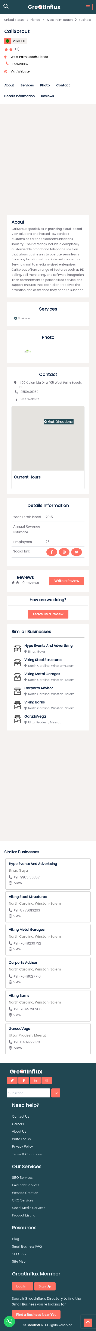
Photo (45, 85)
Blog (15, 1239)
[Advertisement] (48, 161)
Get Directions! (59, 421)
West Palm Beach (59, 20)
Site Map (18, 1261)
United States (14, 20)
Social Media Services (28, 1208)
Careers (18, 1124)
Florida (35, 20)
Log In (21, 1286)
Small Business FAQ (27, 1246)
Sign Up (44, 1286)
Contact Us (20, 1116)
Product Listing (23, 1215)
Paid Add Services (25, 1185)
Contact (63, 85)
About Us (19, 1131)
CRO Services (22, 1200)
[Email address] (28, 1092)
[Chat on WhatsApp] (9, 1321)
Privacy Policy (22, 1146)
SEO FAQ (19, 1254)
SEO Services (22, 1177)
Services (27, 85)
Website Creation (25, 1193)
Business (85, 20)
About (9, 85)
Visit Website (20, 71)
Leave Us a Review (48, 614)
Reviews (47, 96)
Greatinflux (35, 1325)
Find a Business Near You (36, 1314)
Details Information (19, 96)
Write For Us (21, 1139)
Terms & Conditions (27, 1154)
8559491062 (26, 392)
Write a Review (66, 580)
